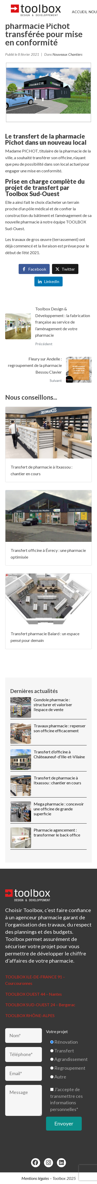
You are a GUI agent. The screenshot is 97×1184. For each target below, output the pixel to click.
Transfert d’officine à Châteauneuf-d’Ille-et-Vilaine (59, 754)
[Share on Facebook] (34, 269)
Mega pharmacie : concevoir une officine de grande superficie (59, 808)
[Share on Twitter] (65, 269)
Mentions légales (35, 1178)
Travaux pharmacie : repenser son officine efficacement (60, 728)
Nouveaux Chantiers (67, 54)
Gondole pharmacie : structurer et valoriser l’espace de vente (53, 704)
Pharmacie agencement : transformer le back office (57, 832)
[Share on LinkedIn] (48, 282)
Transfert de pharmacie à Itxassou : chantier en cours (57, 780)
